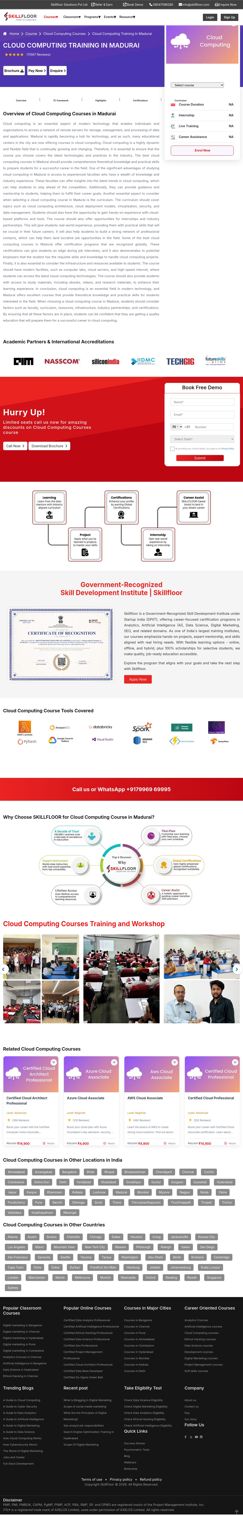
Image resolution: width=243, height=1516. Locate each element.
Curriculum (151, 97)
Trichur (227, 1204)
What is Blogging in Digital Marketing (87, 1401)
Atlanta (13, 1238)
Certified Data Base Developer (83, 1372)
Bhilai (90, 1173)
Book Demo (133, 4)
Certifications (118, 97)
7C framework (52, 97)
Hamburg (132, 1269)
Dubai (55, 1269)
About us (190, 1401)
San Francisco (18, 1258)
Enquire (58, 71)
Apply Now (138, 679)
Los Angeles (16, 1248)
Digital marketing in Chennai (21, 1333)
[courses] (197, 85)
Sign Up (229, 17)
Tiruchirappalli (181, 1204)
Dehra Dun (41, 1183)
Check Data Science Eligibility (143, 1401)
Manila (60, 1279)
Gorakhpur (133, 1183)
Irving (156, 1238)
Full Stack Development (18, 1465)
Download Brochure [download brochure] (49, 446)
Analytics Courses (196, 1321)
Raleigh (166, 1248)
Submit (200, 458)
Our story (191, 1420)
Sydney (13, 1289)
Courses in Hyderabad (138, 1353)
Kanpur (32, 1193)
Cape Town (16, 1269)
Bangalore (69, 1173)
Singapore (214, 1279)
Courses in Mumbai (136, 1359)
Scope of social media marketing (85, 1408)
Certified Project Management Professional (83, 1356)
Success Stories (134, 1444)
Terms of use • (95, 1481)
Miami (39, 1248)
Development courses (199, 1353)
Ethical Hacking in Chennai (20, 1377)
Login (210, 17)
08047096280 (161, 4)
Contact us (192, 1408)
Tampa (106, 1258)
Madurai (121, 1193)
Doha (37, 1269)
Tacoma (85, 1258)
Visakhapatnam (42, 1214)
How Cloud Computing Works (22, 1439)
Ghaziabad (108, 1183)
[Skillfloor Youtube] (196, 1438)
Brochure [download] (14, 71)
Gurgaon (177, 1183)
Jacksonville (179, 1238)
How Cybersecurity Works (20, 1446)
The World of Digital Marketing (23, 1452)
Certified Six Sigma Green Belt (83, 1378)
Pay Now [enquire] (37, 71)
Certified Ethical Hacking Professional (88, 1334)
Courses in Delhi (134, 1372)
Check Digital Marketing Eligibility (146, 1408)
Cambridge (221, 1258)
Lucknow (99, 1193)
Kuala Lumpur (210, 1269)
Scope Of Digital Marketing (81, 1446)
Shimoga (78, 1204)
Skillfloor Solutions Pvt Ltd (69, 4)
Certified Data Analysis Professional (87, 1321)
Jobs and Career (14, 1458)
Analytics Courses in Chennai (22, 1358)
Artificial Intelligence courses (203, 1328)
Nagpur (185, 1193)
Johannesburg (180, 1269)
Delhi (62, 1183)
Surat (98, 1204)
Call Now (15, 446)
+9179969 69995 (148, 789)
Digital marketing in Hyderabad (23, 1339)
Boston (52, 1238)
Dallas (116, 1238)
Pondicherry (16, 1204)
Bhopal (109, 1173)
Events (110, 16)
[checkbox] (172, 448)
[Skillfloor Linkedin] (201, 1438)
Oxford (150, 1279)
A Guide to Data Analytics (19, 1414)
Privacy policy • (124, 1481)
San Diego (207, 1248)
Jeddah (155, 1269)
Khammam (54, 1193)
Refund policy (151, 1481)
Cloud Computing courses (202, 1334)
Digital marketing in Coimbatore (23, 1352)
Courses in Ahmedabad (139, 1340)
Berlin (177, 1258)
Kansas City (206, 1238)
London (13, 1279)
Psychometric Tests (137, 1451)
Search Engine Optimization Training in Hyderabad (89, 1436)
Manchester (37, 1279)
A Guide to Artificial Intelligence (23, 1420)
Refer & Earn (101, 4)
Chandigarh (164, 1173)
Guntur (156, 1183)
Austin (32, 1238)
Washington (129, 1258)
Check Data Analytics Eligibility (144, 1414)
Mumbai (143, 1193)
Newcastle (128, 1279)
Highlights (86, 97)
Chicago (96, 1238)
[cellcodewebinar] (177, 427)
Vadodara (14, 1214)
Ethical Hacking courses (200, 1340)
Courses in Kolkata (136, 1366)
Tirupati (206, 1204)
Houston (136, 1238)
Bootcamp (130, 1470)
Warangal (69, 1214)
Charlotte (73, 1238)
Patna (223, 1193)
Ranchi (57, 1204)
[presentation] (238, 969)
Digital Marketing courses (201, 1359)
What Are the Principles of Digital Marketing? (85, 1417)
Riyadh (192, 1279)
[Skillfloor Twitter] (191, 1438)
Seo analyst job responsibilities (84, 1427)
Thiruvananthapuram (145, 1204)
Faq (187, 1414)
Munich (105, 1279)
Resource (127, 16)
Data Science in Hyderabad (21, 1371)
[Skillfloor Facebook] (185, 1438)
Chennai (188, 1173)
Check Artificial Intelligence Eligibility (148, 1427)
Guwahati (200, 1183)
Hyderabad (224, 1183)
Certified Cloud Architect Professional (88, 1366)
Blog (127, 1457)
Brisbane (197, 1258)
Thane (116, 1204)
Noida (204, 1193)
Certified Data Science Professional (87, 1340)
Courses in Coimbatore (139, 1347)
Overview (20, 97)
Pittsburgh (143, 1248)
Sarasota (44, 1258)
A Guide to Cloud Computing (21, 1401)
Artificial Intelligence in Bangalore (25, 1364)
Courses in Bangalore (138, 1321)
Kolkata (77, 1193)
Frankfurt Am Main (103, 1269)
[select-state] (202, 439)
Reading (171, 1279)
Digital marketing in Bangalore (22, 1326)
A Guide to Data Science (19, 1433)
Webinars (130, 1463)
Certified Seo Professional (81, 1347)
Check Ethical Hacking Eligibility (145, 1420)
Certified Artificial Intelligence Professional (91, 1328)
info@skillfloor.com (194, 4)
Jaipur (12, 1193)
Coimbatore (16, 1183)
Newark (120, 1248)
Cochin (209, 1173)
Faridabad (84, 1183)
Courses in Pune (135, 1334)
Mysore (164, 1193)
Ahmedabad (16, 1173)
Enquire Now (226, 4)
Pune (38, 1204)
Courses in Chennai (137, 1328)
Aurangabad (43, 1173)
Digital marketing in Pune (19, 1345)
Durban (75, 1269)
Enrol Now (202, 150)
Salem (185, 1248)
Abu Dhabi (155, 1258)
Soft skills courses (196, 1372)
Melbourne (82, 1279)
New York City (95, 1248)
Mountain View (64, 1248)
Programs (92, 16)
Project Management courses (204, 1366)
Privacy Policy (228, 448)
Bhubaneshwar (135, 1173)
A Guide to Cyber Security (20, 1408)
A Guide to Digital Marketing (21, 1427)
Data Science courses (199, 1347)
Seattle (65, 1258)
